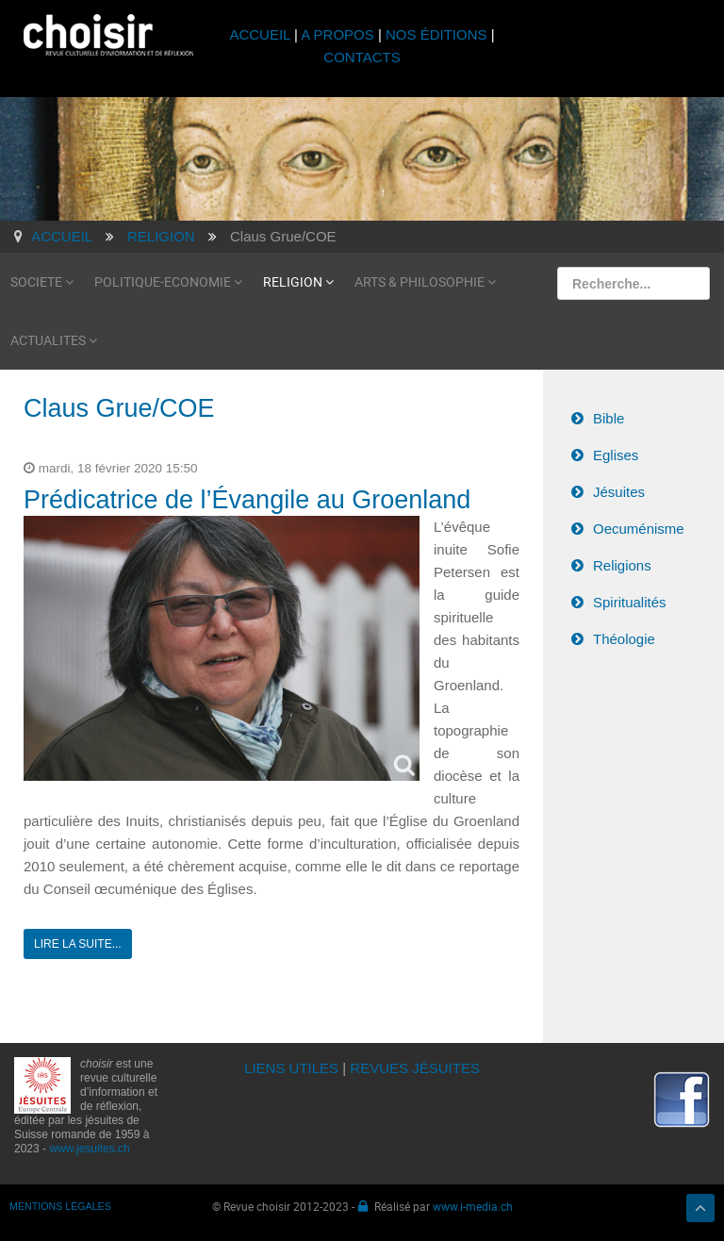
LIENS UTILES (291, 1068)
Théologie (624, 639)
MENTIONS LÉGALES (60, 1206)
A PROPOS (337, 34)
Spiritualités (629, 602)
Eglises (615, 455)
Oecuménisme (638, 529)
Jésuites (619, 492)
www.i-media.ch (473, 1206)
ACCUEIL (261, 34)
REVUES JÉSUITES (415, 1068)
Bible (608, 418)
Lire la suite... (78, 944)
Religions (622, 565)
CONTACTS (361, 57)
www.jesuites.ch (89, 1148)
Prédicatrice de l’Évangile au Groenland (247, 500)
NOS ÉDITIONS (436, 34)
